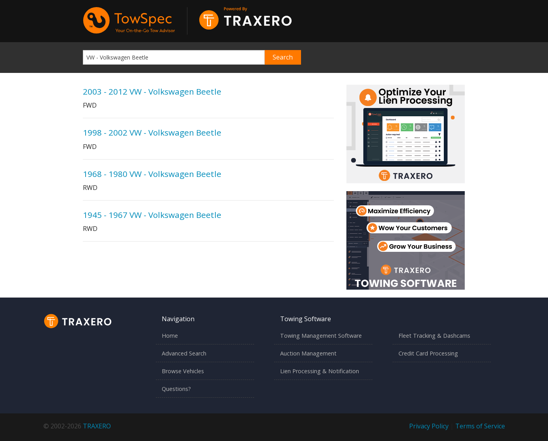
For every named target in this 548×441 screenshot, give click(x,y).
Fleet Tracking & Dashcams (434, 335)
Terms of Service (480, 426)
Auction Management (308, 353)
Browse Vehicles (183, 371)
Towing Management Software (321, 335)
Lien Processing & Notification (319, 371)
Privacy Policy (429, 426)
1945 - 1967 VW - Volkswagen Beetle (152, 214)
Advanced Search (184, 353)
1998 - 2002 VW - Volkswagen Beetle (152, 132)
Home (170, 335)
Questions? (176, 389)
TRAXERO (97, 426)
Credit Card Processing (428, 353)
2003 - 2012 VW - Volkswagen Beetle (152, 91)
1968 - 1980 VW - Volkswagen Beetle (152, 173)
